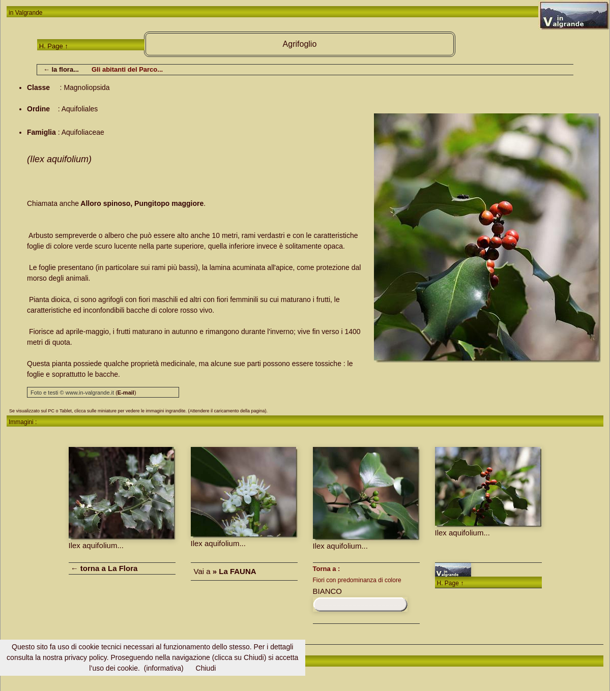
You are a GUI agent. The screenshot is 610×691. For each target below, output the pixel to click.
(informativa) (164, 668)
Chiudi (206, 668)
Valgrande (29, 12)
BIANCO (327, 591)
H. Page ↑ (53, 46)
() (125, 392)
